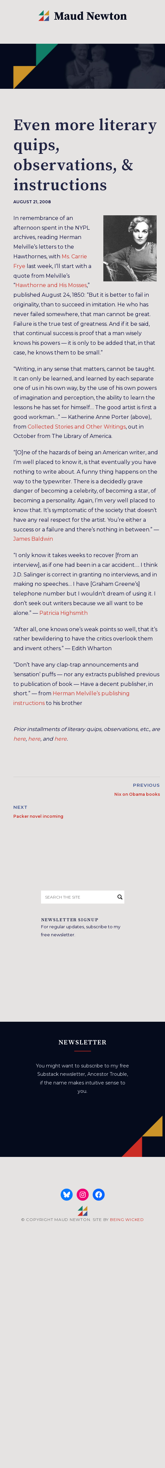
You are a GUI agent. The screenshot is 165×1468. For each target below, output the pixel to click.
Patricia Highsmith (63, 613)
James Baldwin (33, 539)
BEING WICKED (127, 1219)
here (19, 739)
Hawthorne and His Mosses (51, 285)
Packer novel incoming (38, 816)
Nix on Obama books (137, 794)
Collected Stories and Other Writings (77, 427)
